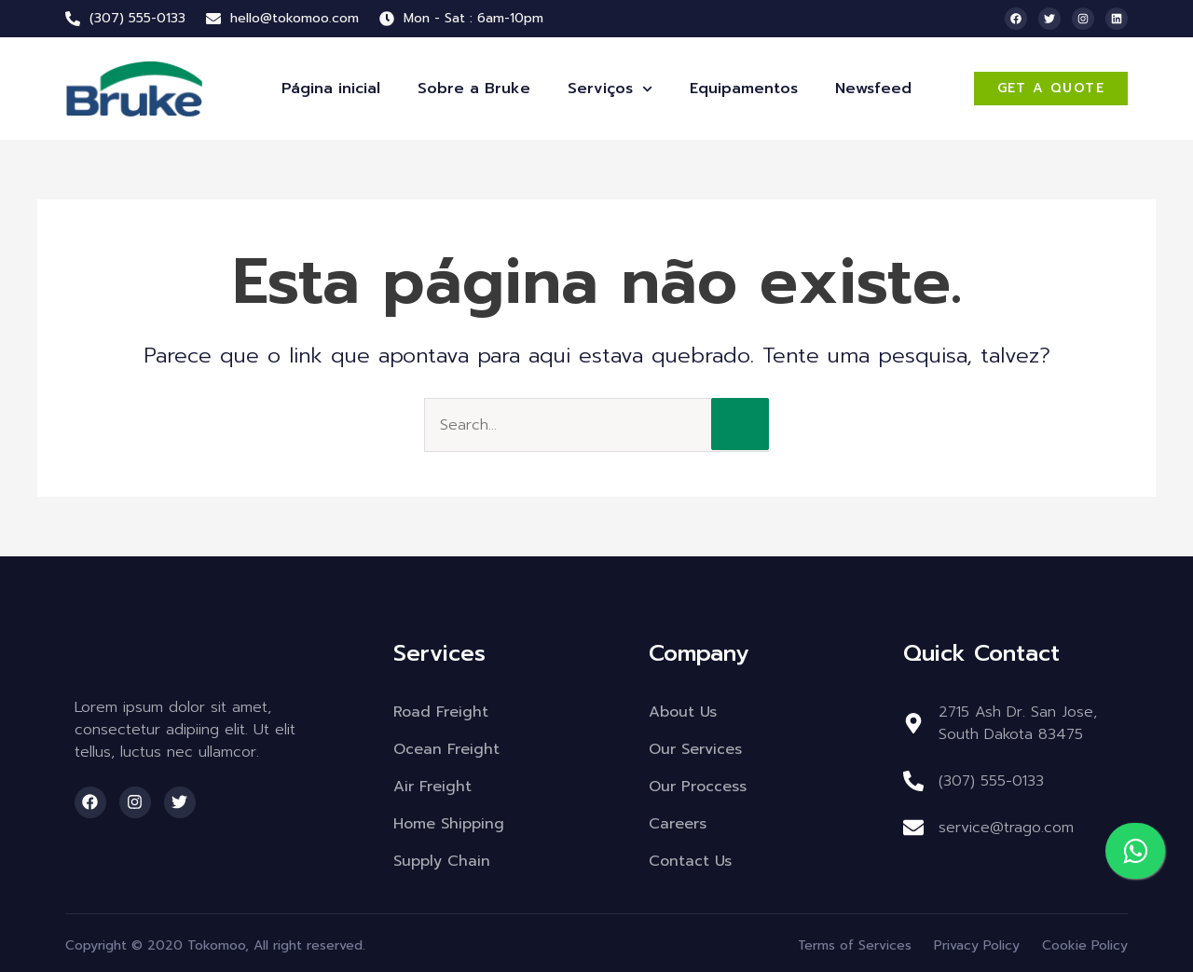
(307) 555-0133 (991, 781)
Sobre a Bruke (474, 88)
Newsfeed (873, 88)
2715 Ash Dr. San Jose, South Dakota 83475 (1018, 723)
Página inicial (330, 88)
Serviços (610, 89)
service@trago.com (1006, 827)
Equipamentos (744, 88)
